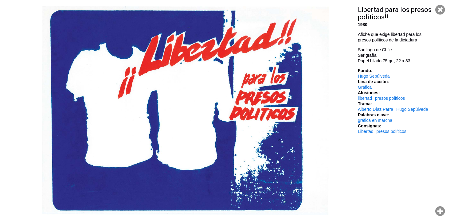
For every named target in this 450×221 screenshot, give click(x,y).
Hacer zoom (440, 211)
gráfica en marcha (375, 120)
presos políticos (390, 98)
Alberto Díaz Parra (375, 109)
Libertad (366, 131)
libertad (365, 98)
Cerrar (440, 10)
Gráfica (365, 87)
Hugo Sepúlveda (374, 76)
